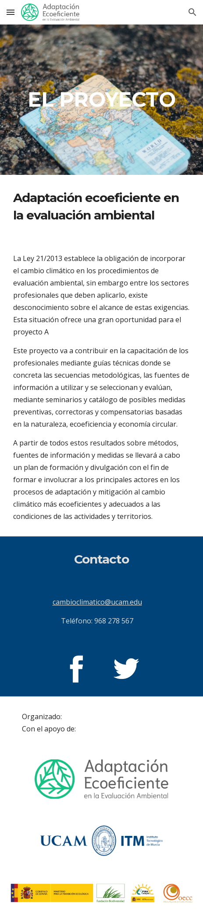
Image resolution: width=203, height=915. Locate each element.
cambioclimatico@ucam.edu (97, 602)
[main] (101, 100)
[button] (10, 12)
